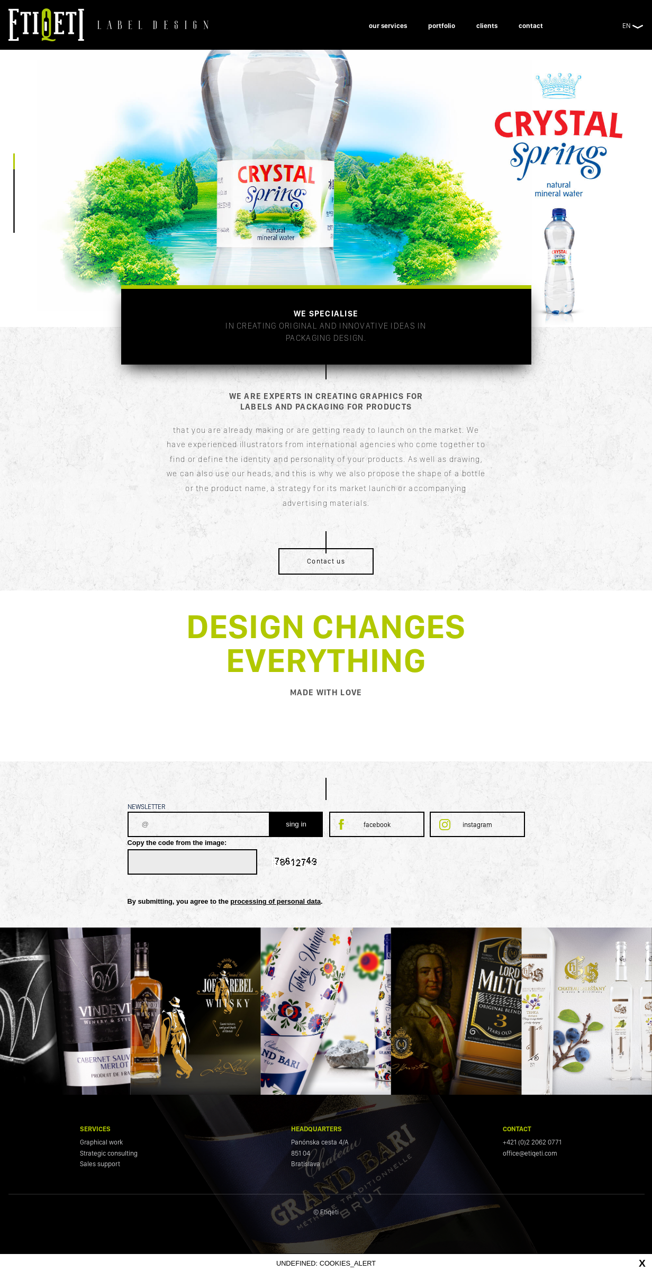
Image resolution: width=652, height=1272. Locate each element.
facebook (377, 825)
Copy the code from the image (176, 843)
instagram (477, 825)
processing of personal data (275, 901)
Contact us (326, 561)
